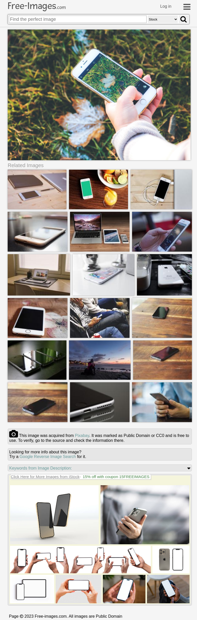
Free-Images (37, 6)
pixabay (82, 435)
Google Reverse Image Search (47, 456)
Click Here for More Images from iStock (45, 476)
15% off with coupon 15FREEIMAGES (116, 476)
